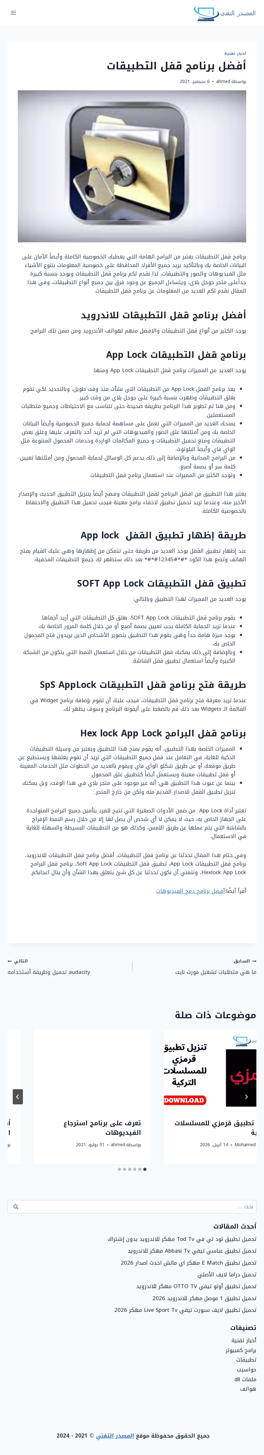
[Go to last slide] (246, 1096)
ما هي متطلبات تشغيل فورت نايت (197, 966)
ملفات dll (245, 1379)
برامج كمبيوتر (241, 1350)
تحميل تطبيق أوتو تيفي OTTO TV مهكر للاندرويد (196, 1286)
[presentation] (198, 1069)
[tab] (144, 1169)
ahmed (223, 82)
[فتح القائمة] (13, 12)
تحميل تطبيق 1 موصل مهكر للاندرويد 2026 (204, 1298)
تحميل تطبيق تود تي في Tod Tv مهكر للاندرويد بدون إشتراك (182, 1239)
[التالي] (18, 1096)
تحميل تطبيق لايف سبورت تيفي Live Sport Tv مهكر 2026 (185, 1310)
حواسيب (246, 1369)
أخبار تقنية (235, 53)
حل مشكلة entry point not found (202, 1128)
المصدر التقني (115, 1436)
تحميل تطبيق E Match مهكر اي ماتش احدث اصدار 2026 (188, 1263)
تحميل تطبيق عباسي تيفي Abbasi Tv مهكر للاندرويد (192, 1251)
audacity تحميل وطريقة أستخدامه (67, 966)
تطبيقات (246, 1360)
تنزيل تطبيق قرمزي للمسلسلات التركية (67, 1128)
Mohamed (219, 1145)
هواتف (248, 1389)
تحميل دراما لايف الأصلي (227, 1274)
